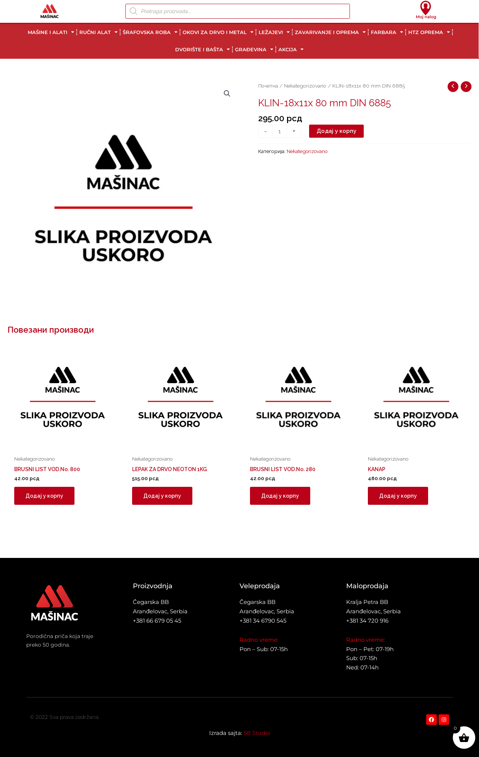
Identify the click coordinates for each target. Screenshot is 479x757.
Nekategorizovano (305, 86)
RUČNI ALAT (98, 32)
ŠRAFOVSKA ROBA (150, 32)
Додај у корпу (336, 131)
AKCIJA (290, 49)
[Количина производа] (279, 131)
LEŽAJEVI (274, 32)
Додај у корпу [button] (45, 496)
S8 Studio (257, 732)
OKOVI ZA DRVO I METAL (218, 32)
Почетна (268, 86)
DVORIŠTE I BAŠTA (202, 49)
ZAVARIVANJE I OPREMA (330, 32)
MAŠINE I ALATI (51, 32)
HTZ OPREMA (429, 32)
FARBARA (387, 32)
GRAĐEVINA (254, 49)
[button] (227, 93)
